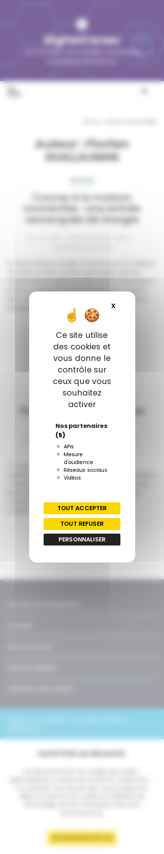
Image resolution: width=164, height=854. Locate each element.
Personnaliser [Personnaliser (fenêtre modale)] (82, 539)
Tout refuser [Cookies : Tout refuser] (82, 523)
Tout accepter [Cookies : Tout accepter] (82, 508)
